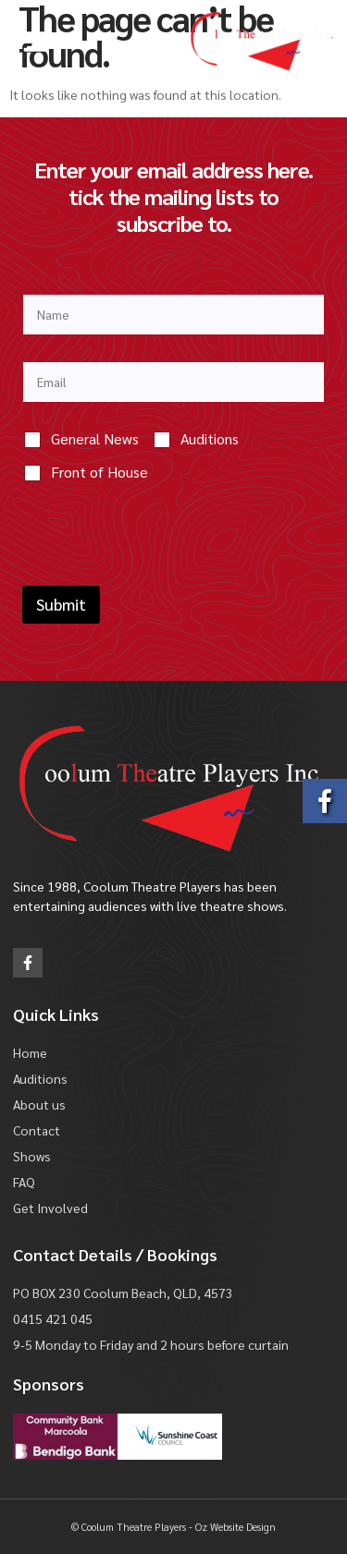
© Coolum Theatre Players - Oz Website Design (173, 1527)
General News (95, 439)
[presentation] (163, 573)
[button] (35, 41)
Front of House (99, 472)
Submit (61, 604)
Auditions (209, 439)
